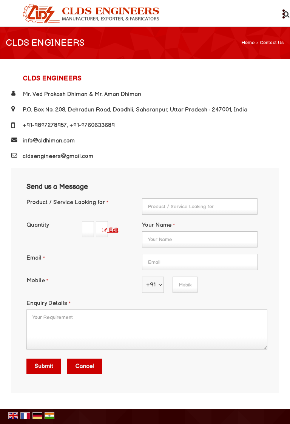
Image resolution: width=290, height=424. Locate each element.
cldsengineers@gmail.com (58, 156)
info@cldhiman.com (49, 140)
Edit (110, 230)
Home (248, 43)
